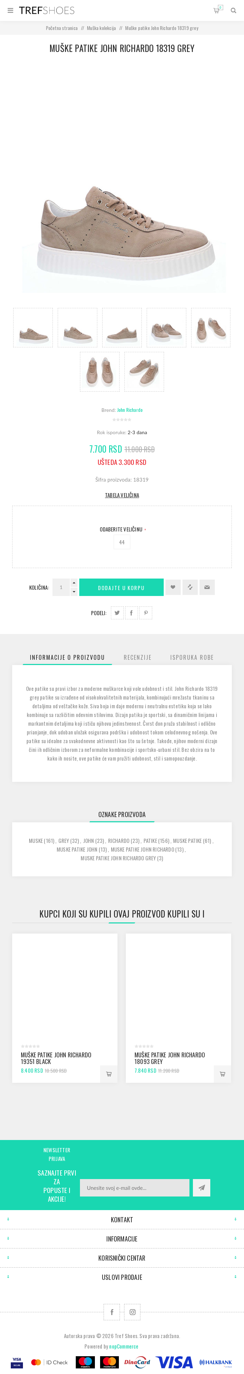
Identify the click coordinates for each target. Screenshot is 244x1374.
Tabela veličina (122, 495)
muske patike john (77, 849)
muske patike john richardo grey (118, 858)
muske (36, 840)
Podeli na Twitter (117, 612)
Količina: (39, 587)
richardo (119, 840)
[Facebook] (112, 1312)
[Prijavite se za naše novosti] (134, 1187)
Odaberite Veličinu (121, 529)
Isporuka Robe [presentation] (192, 657)
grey (63, 840)
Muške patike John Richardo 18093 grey (170, 1058)
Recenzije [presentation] (138, 657)
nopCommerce (123, 1346)
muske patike (187, 840)
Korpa (220, 7)
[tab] (67, 657)
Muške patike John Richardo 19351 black (56, 1058)
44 (122, 542)
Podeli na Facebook (131, 612)
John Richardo (130, 409)
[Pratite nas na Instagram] (132, 1312)
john (88, 840)
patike (150, 840)
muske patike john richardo (142, 849)
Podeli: (98, 613)
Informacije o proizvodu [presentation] (67, 657)
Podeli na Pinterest (145, 612)
